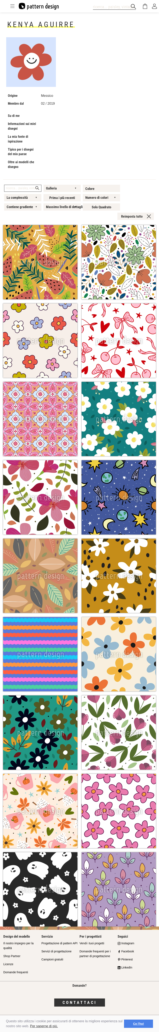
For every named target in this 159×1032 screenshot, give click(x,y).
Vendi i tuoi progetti (92, 943)
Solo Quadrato (101, 207)
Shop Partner (11, 956)
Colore (89, 189)
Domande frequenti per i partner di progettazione (95, 954)
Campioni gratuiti (52, 959)
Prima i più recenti (62, 198)
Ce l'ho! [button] (138, 1023)
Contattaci (80, 1002)
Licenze (8, 964)
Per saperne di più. (44, 1026)
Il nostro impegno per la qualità (18, 946)
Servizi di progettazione (56, 951)
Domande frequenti (15, 972)
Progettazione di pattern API (59, 943)
